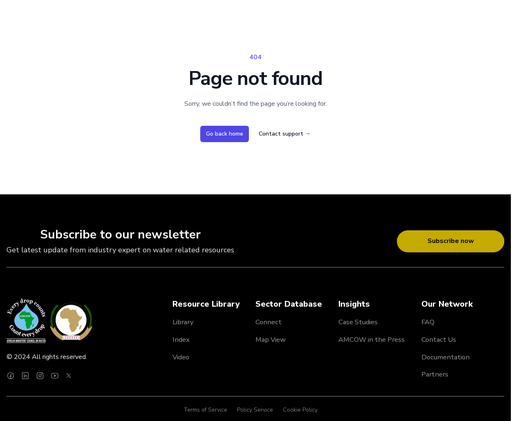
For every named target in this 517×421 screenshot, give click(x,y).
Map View (270, 339)
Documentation (445, 357)
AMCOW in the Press (371, 339)
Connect (268, 322)
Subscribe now (450, 240)
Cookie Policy (300, 410)
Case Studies (358, 322)
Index (181, 339)
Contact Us (438, 339)
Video (180, 357)
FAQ (427, 322)
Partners (434, 374)
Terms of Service (205, 410)
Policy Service (255, 410)
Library (183, 322)
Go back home (224, 134)
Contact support (285, 134)
